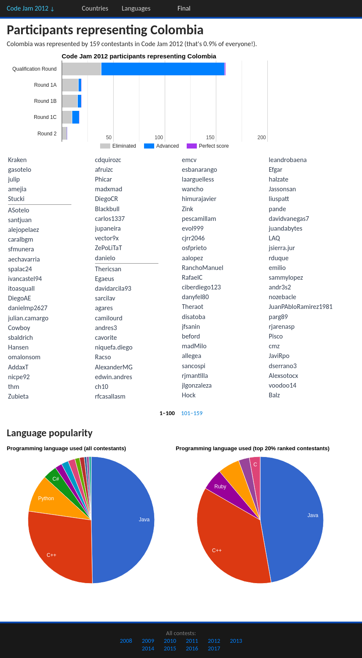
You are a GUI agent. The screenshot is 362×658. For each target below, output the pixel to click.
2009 (148, 640)
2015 (170, 648)
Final (184, 8)
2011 (192, 640)
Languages (136, 8)
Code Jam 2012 (31, 8)
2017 (214, 648)
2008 (126, 640)
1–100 (166, 413)
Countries (95, 8)
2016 (192, 648)
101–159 (192, 413)
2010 (170, 640)
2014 (148, 648)
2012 (214, 640)
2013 (236, 640)
